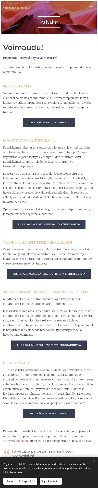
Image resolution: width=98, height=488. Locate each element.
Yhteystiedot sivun (15, 440)
